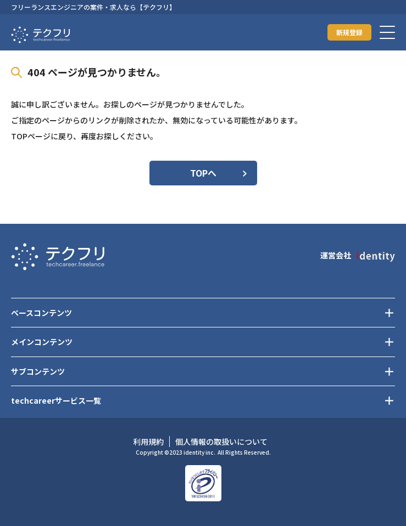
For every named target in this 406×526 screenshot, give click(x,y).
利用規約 (148, 441)
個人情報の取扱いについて (221, 441)
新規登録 (349, 32)
